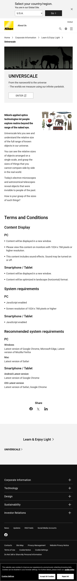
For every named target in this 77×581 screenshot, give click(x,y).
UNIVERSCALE (12, 449)
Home (7, 37)
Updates (16, 528)
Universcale (10, 42)
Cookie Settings (41, 550)
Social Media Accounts (47, 528)
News (6, 528)
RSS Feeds (29, 528)
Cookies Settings (8, 578)
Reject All (65, 578)
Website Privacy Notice (59, 545)
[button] (60, 28)
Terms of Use (9, 550)
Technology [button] (11, 488)
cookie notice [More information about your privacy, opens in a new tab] (69, 571)
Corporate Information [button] (17, 480)
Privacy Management (37, 545)
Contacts (8, 545)
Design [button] (8, 496)
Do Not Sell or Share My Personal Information (23, 554)
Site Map (20, 545)
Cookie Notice (25, 550)
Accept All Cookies (47, 578)
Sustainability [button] (12, 504)
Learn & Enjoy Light (50, 37)
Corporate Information (25, 37)
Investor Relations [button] (15, 512)
